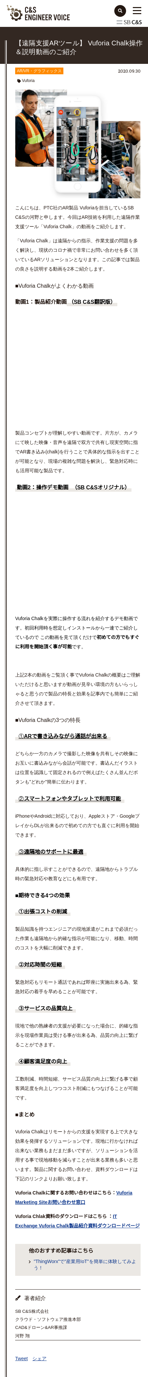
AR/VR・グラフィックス (39, 71)
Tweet (21, 1358)
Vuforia (28, 80)
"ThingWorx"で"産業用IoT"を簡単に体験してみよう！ (85, 1265)
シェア (39, 1358)
